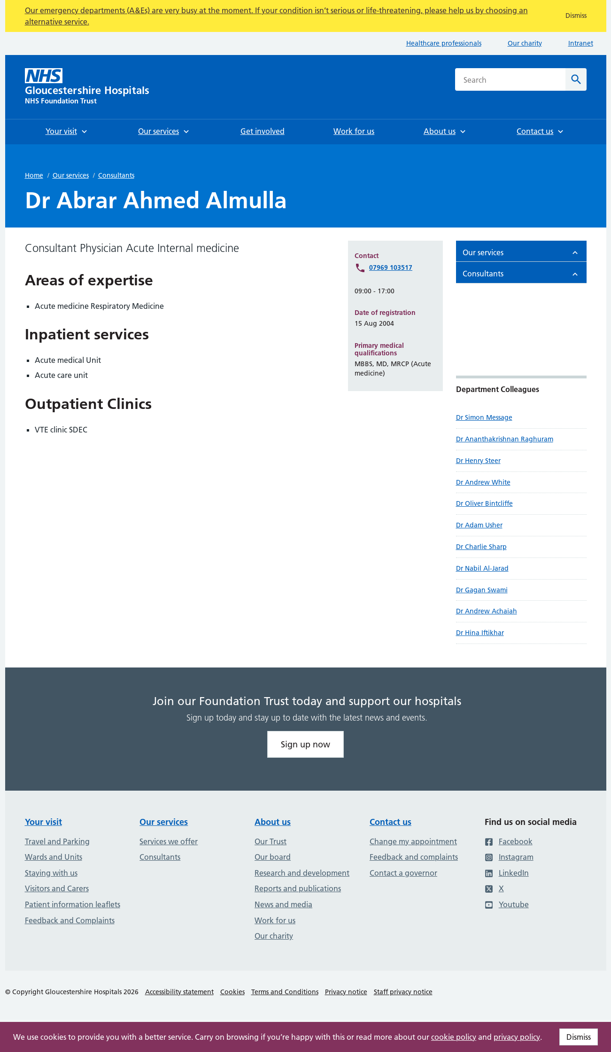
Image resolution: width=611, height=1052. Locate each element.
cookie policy (453, 1037)
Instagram (509, 857)
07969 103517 (390, 267)
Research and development (302, 873)
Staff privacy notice (403, 992)
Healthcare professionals (443, 43)
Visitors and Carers (57, 888)
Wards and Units (53, 857)
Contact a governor (403, 873)
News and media (283, 904)
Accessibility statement (179, 992)
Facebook (509, 841)
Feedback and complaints (414, 857)
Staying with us (51, 873)
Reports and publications (298, 888)
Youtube (507, 904)
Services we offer (168, 841)
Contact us (390, 821)
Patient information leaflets (72, 904)
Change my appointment (413, 841)
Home (34, 175)
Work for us (275, 920)
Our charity (525, 43)
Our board (273, 857)
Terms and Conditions (284, 992)
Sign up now (305, 744)
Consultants (116, 175)
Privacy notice (346, 992)
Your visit (43, 821)
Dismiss (578, 1037)
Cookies (232, 992)
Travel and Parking (57, 841)
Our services (71, 175)
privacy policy (517, 1037)
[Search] (576, 79)
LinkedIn (507, 873)
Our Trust (270, 841)
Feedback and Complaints (70, 920)
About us (273, 821)
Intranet (580, 43)
